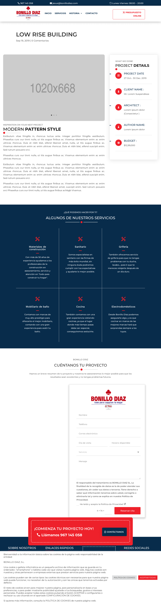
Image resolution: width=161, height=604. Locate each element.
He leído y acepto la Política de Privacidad (101, 504)
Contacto (92, 13)
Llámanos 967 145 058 (61, 535)
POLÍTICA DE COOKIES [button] (124, 577)
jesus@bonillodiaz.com (65, 3)
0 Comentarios (40, 40)
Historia (74, 13)
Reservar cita (127, 510)
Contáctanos (115, 531)
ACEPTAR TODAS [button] (148, 577)
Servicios (60, 13)
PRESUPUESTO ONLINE (133, 14)
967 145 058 (26, 3)
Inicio (48, 13)
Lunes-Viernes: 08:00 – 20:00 (127, 3)
